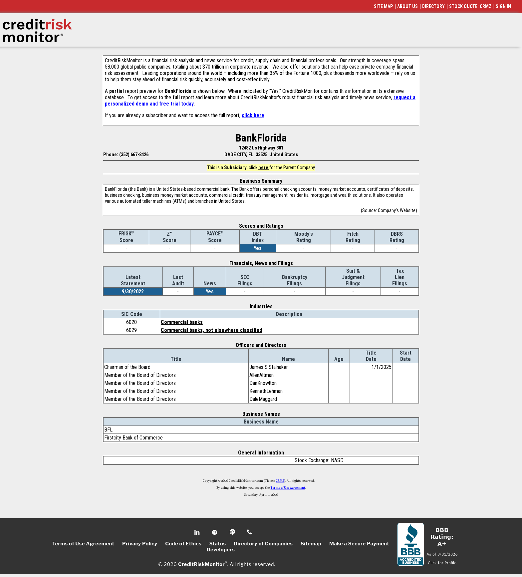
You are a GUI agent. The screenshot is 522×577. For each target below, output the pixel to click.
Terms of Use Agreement (288, 488)
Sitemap (311, 544)
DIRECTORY (433, 6)
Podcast (233, 532)
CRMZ (280, 481)
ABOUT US (407, 6)
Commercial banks (182, 322)
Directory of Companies (263, 544)
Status (217, 544)
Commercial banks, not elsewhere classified (211, 330)
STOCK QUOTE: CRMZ (470, 6)
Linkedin (197, 532)
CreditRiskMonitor (201, 564)
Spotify (215, 532)
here (263, 167)
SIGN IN (503, 6)
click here (253, 115)
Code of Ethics (183, 544)
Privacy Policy (139, 544)
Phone (250, 532)
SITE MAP (383, 6)
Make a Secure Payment (359, 544)
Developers (221, 550)
